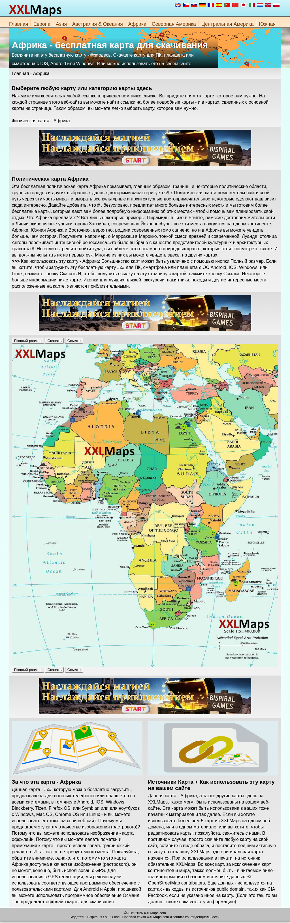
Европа (41, 24)
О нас (115, 917)
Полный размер (28, 341)
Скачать (54, 341)
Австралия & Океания (97, 24)
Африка (137, 24)
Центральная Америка (227, 24)
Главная (18, 24)
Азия (61, 24)
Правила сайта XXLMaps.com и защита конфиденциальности (170, 917)
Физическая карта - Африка (41, 120)
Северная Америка (174, 24)
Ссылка (74, 341)
